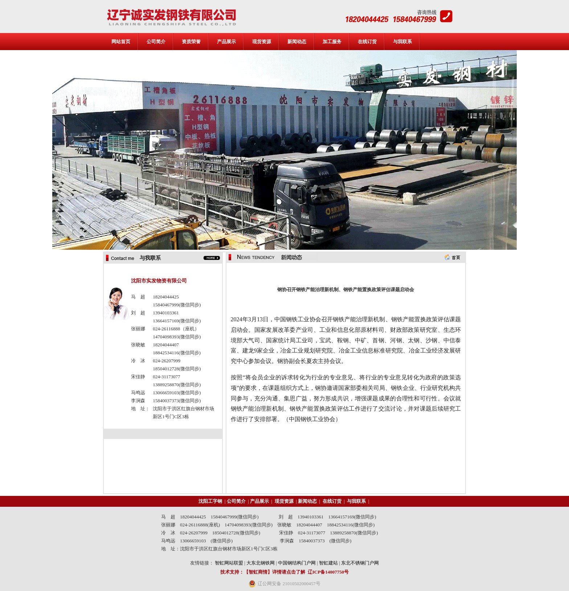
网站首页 (120, 41)
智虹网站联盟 (229, 563)
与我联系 (402, 41)
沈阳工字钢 (210, 501)
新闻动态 (296, 41)
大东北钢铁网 (260, 563)
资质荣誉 (191, 41)
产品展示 (226, 41)
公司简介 (156, 41)
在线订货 (367, 41)
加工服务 (332, 41)
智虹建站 (328, 563)
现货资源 (261, 41)
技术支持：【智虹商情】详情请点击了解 (262, 572)
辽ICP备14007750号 (328, 572)
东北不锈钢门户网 (360, 563)
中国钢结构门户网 (297, 563)
